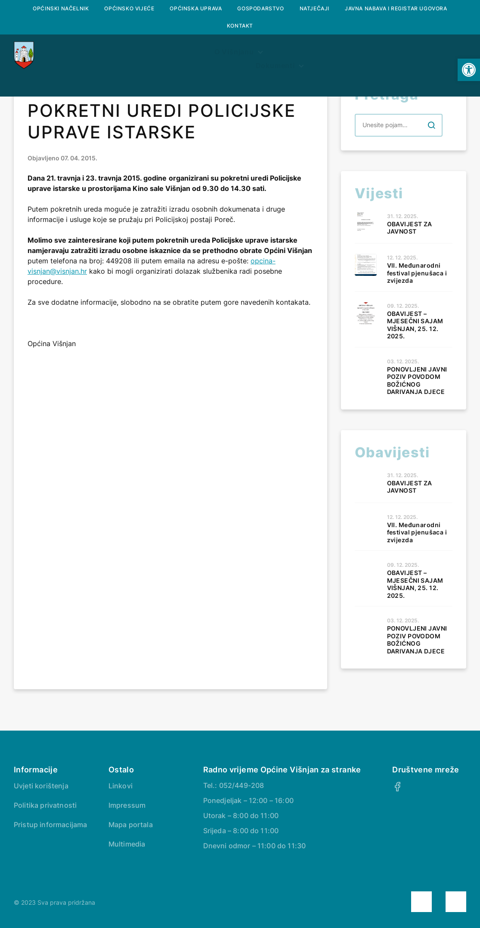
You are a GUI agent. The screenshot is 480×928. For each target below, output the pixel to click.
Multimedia (127, 844)
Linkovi (120, 785)
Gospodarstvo (260, 8)
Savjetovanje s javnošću (240, 96)
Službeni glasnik (229, 75)
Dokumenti (388, 75)
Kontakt (240, 25)
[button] (469, 70)
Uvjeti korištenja (41, 785)
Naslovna (81, 75)
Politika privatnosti (45, 805)
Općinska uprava (196, 8)
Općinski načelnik (61, 8)
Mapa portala (130, 824)
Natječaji (314, 8)
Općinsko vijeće (129, 8)
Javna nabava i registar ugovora (396, 8)
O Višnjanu (145, 75)
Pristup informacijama (50, 824)
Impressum (127, 805)
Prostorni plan (315, 75)
